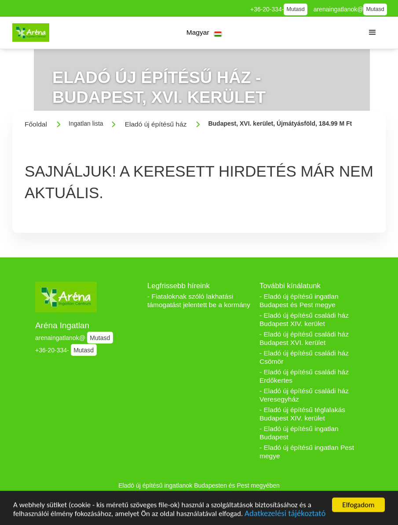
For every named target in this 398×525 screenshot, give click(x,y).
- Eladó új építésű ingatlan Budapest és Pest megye (299, 300)
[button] (204, 32)
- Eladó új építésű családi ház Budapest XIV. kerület (304, 319)
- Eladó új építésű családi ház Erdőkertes (304, 376)
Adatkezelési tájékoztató (285, 515)
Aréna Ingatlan (62, 325)
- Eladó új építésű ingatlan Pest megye (306, 452)
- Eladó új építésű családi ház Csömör (304, 357)
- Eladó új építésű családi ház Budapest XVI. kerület (304, 338)
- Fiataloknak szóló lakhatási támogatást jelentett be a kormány (198, 300)
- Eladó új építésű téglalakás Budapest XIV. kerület (302, 414)
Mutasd (296, 9)
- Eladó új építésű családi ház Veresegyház (304, 395)
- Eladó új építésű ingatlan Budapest (299, 433)
